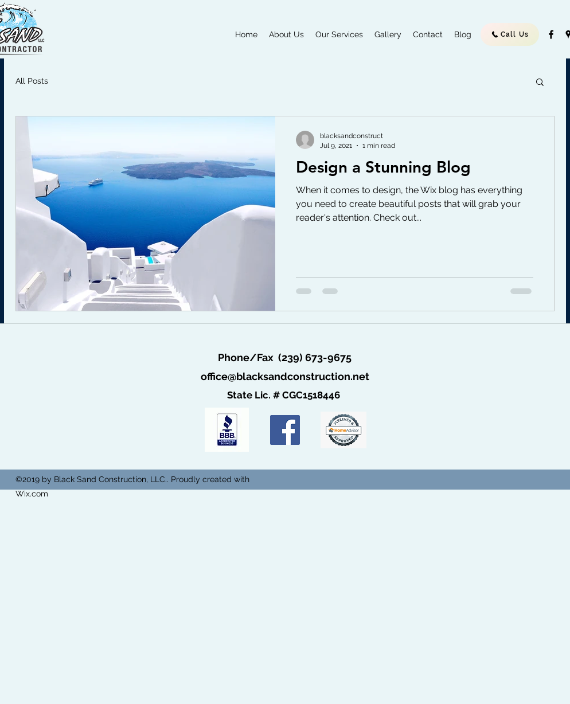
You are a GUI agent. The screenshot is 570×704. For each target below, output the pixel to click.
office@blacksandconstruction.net (285, 376)
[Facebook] (285, 430)
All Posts (31, 80)
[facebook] (551, 34)
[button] (539, 83)
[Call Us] (510, 34)
